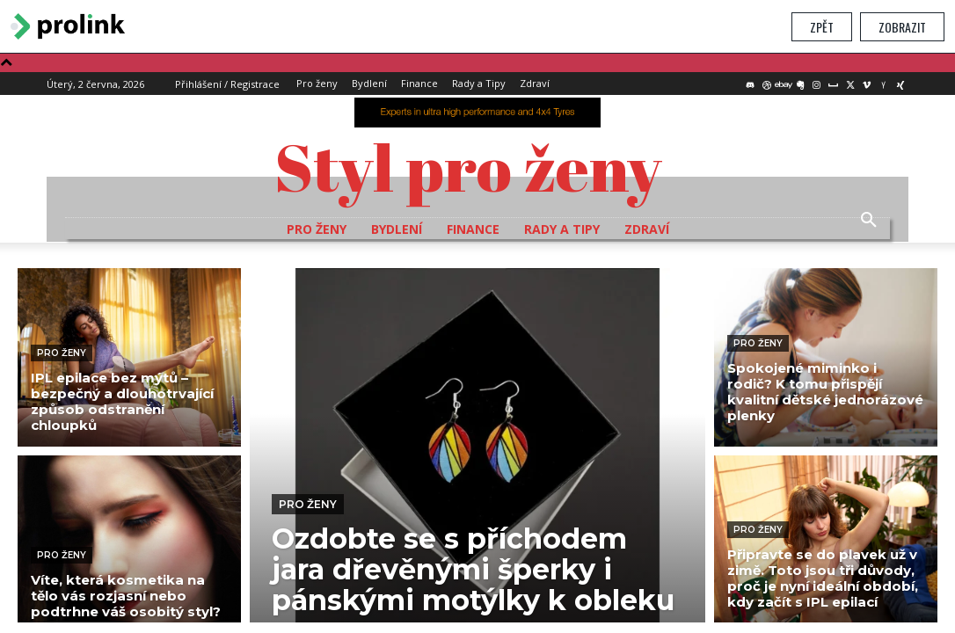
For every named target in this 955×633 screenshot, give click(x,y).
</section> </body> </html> (477, 338)
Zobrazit (902, 27)
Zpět (822, 27)
